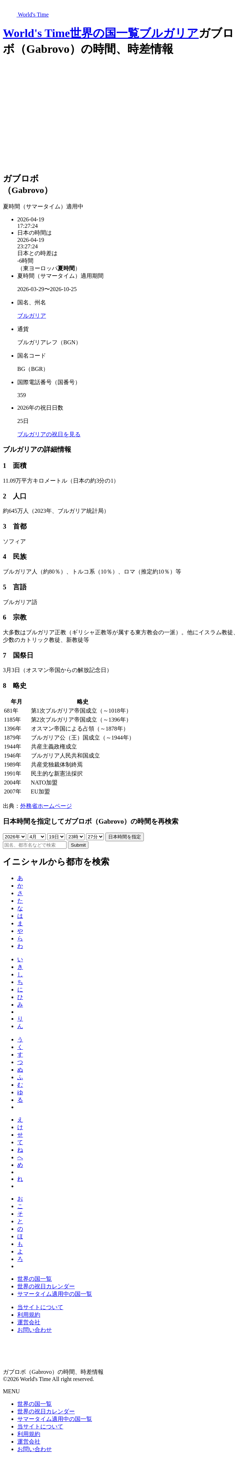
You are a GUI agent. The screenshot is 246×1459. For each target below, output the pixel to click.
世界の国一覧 (104, 33)
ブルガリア (169, 33)
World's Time (36, 33)
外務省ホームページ (46, 806)
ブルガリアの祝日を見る (49, 434)
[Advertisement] (123, 115)
